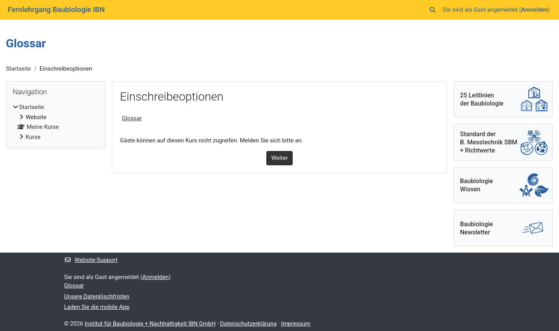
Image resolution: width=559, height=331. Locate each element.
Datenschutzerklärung (248, 323)
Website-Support (91, 259)
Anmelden (534, 9)
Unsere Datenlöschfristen (96, 296)
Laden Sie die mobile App (96, 306)
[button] (432, 9)
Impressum (295, 323)
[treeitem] (56, 122)
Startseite (18, 68)
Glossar (132, 118)
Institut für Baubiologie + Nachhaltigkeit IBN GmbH (150, 323)
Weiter (279, 157)
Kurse (33, 136)
